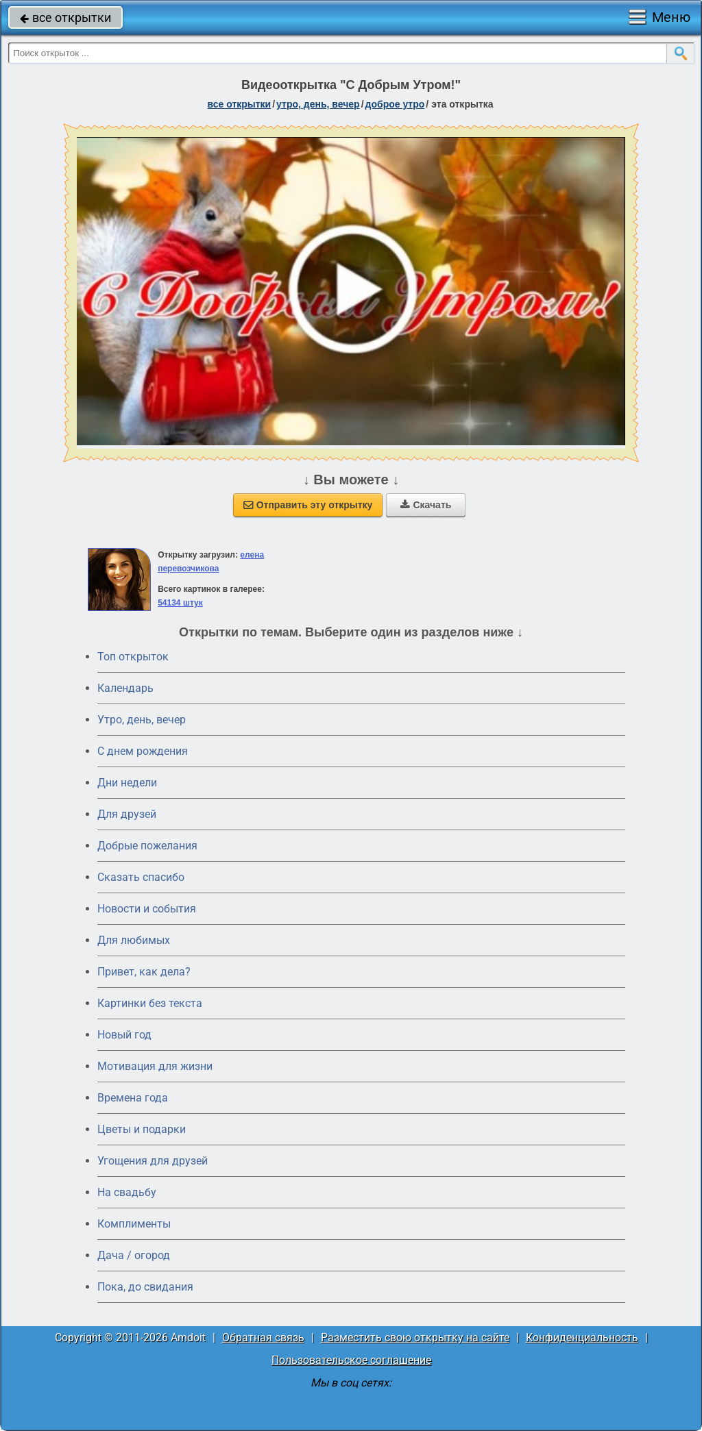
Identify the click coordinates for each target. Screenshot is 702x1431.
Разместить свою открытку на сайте (415, 1337)
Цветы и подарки (141, 1129)
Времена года (132, 1097)
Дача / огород (133, 1255)
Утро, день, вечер (141, 719)
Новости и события (146, 908)
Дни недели (127, 782)
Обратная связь (263, 1337)
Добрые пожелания (147, 845)
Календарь (125, 688)
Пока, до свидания (145, 1286)
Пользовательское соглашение (351, 1360)
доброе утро (395, 104)
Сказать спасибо (140, 877)
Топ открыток (133, 656)
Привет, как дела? (144, 971)
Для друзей (126, 814)
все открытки (65, 17)
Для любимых (133, 940)
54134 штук (180, 603)
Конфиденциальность (582, 1337)
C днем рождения (142, 751)
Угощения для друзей (152, 1160)
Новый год (124, 1034)
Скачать (425, 504)
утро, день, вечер (318, 104)
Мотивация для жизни (155, 1066)
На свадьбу (126, 1192)
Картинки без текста (149, 1003)
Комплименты (134, 1223)
